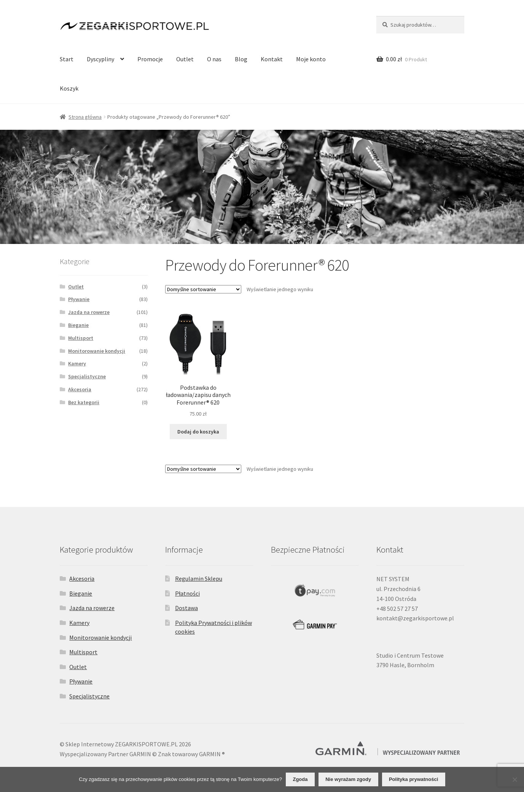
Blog (241, 59)
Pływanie (78, 299)
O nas (214, 59)
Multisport (80, 338)
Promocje (150, 59)
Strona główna (85, 116)
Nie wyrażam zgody (348, 779)
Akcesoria (79, 389)
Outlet (185, 59)
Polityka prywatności (413, 779)
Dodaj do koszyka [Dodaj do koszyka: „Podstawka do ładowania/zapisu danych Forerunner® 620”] (198, 431)
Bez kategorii (83, 402)
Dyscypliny (100, 59)
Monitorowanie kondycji (96, 350)
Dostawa (186, 608)
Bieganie (78, 325)
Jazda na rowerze (89, 312)
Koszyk (69, 88)
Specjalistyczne (87, 376)
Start (66, 59)
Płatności (187, 593)
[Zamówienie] (203, 289)
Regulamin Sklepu (198, 578)
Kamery (77, 363)
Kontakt (272, 59)
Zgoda (300, 779)
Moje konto (311, 59)
